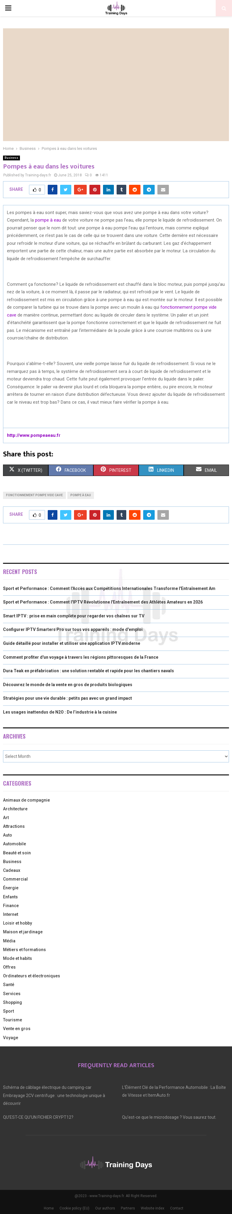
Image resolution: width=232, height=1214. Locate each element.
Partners (128, 1208)
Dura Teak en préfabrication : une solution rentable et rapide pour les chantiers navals (88, 670)
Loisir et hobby (17, 923)
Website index (152, 1208)
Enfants (10, 896)
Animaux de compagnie (26, 800)
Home (49, 1208)
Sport (8, 1011)
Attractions (14, 826)
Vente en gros (17, 1028)
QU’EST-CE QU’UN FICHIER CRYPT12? (38, 1117)
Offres (9, 967)
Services (12, 993)
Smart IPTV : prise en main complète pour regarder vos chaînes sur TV (73, 615)
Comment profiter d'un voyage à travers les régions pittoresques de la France (80, 657)
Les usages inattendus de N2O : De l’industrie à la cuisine (60, 712)
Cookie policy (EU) (74, 1208)
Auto (7, 835)
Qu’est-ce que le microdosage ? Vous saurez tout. (169, 1117)
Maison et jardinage (23, 931)
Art (6, 817)
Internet (10, 914)
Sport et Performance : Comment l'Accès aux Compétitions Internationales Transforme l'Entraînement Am (109, 588)
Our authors (105, 1208)
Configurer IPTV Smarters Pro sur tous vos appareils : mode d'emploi (73, 629)
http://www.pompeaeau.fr (33, 435)
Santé (8, 984)
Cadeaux (11, 870)
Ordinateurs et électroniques (31, 975)
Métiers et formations (24, 949)
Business (11, 157)
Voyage (10, 1037)
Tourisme (12, 1019)
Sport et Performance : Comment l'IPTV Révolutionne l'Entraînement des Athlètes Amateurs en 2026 (103, 602)
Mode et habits (17, 958)
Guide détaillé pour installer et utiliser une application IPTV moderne (71, 643)
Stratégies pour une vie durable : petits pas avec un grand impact (67, 698)
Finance (11, 905)
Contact (176, 1208)
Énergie (10, 887)
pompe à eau (48, 220)
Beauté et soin (17, 852)
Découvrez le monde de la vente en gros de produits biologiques (67, 684)
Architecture (15, 808)
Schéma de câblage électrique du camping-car (47, 1087)
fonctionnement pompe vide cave (34, 495)
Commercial (15, 879)
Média (9, 940)
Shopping (12, 1002)
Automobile (14, 843)
